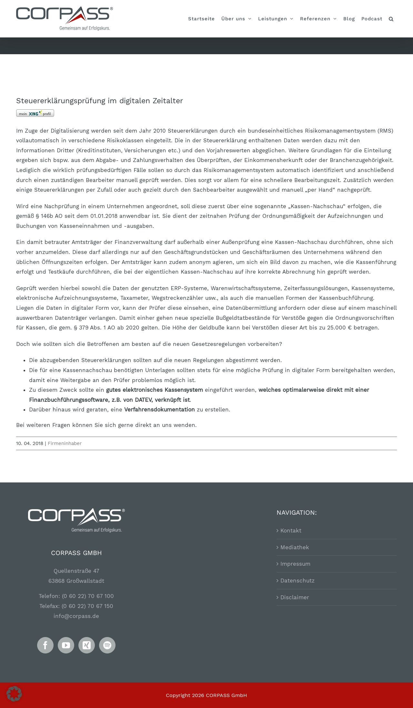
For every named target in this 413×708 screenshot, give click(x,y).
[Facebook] (45, 644)
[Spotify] (107, 644)
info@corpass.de (76, 615)
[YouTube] (66, 644)
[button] (391, 18)
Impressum (295, 563)
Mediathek (294, 546)
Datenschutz (297, 580)
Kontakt (290, 530)
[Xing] (86, 644)
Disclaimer (294, 596)
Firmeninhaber (65, 443)
